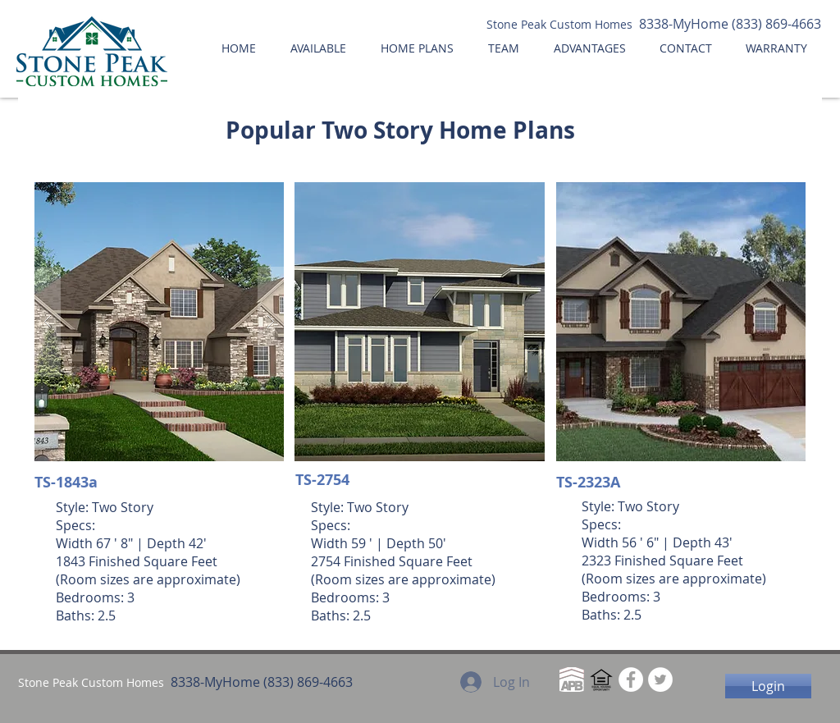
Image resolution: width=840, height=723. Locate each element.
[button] (159, 321)
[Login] (768, 686)
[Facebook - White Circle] (631, 679)
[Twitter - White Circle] (660, 679)
